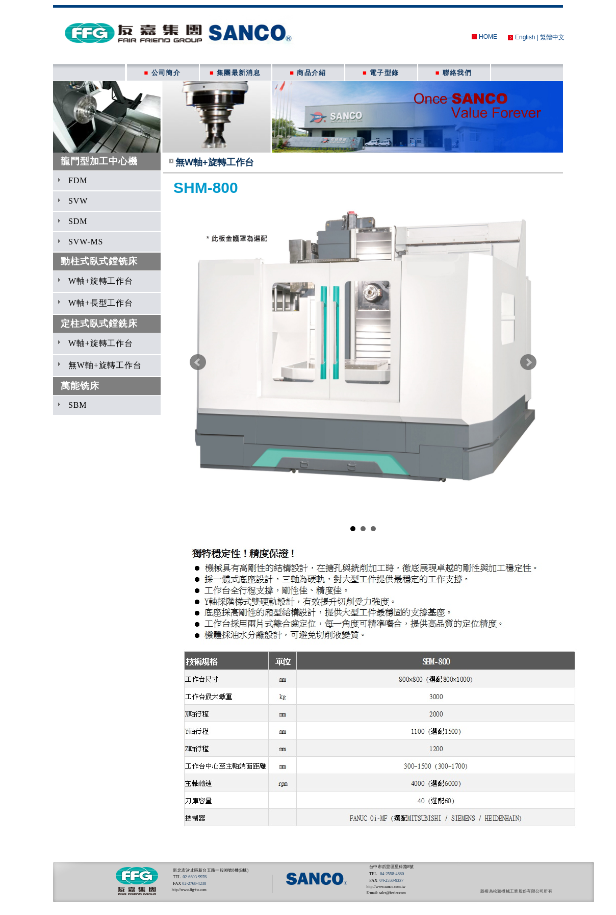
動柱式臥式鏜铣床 (99, 261)
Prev (198, 362)
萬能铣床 (80, 386)
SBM (77, 405)
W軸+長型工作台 (100, 303)
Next (528, 362)
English (525, 37)
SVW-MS (85, 241)
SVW (78, 200)
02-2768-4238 (194, 883)
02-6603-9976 (195, 877)
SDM (77, 221)
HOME (488, 36)
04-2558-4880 (392, 874)
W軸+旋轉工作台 (100, 281)
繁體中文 (552, 37)
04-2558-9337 (391, 880)
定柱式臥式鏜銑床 (99, 323)
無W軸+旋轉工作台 (105, 365)
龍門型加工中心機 (99, 161)
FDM (77, 180)
